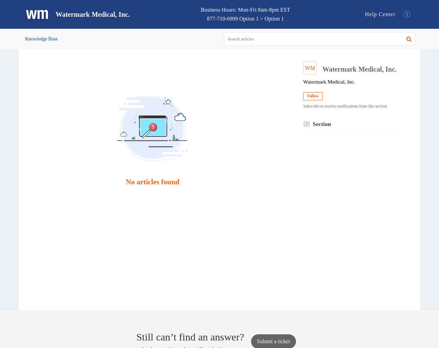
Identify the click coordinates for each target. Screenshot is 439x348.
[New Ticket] (273, 341)
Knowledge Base (41, 38)
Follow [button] (313, 96)
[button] (407, 15)
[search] (319, 39)
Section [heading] (322, 124)
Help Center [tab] (380, 14)
